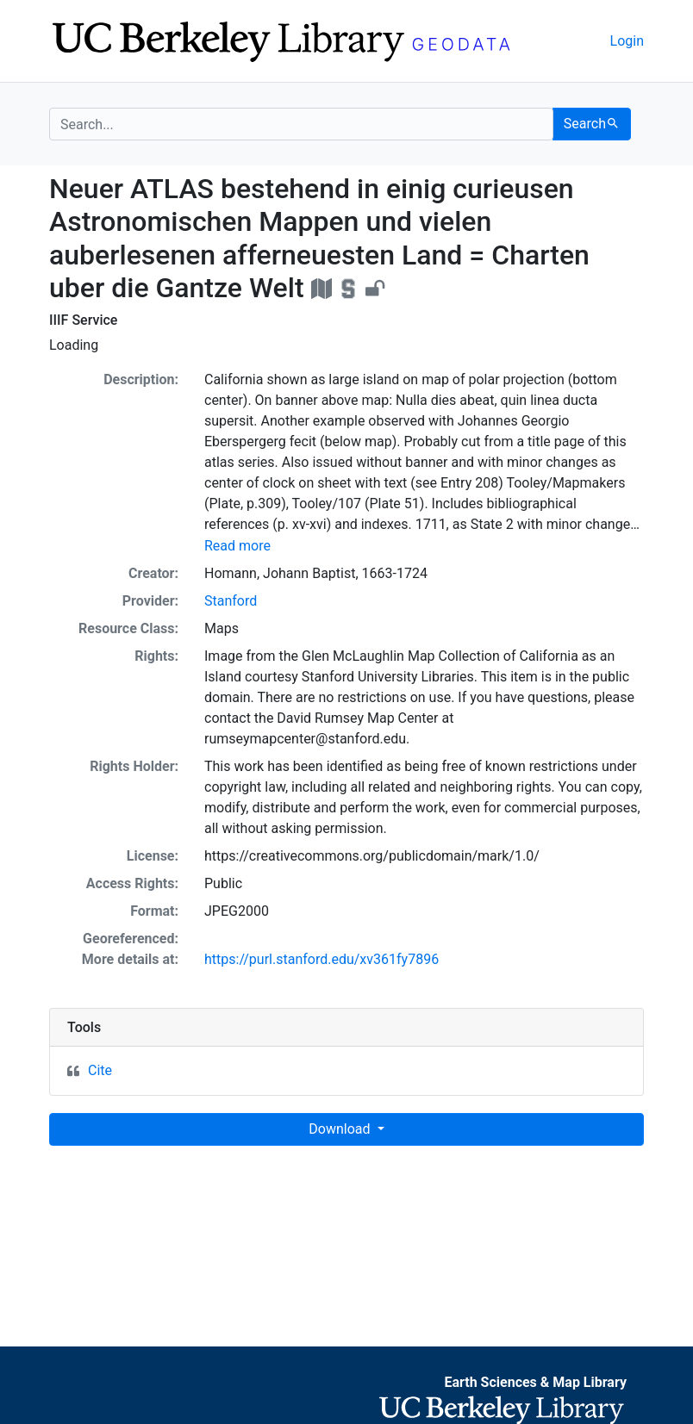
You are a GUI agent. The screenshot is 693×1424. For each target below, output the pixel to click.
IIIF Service (83, 320)
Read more (237, 546)
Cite (100, 1070)
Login (627, 41)
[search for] (301, 124)
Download (341, 1129)
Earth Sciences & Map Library (535, 1382)
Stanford (230, 601)
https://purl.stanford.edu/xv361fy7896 (321, 959)
